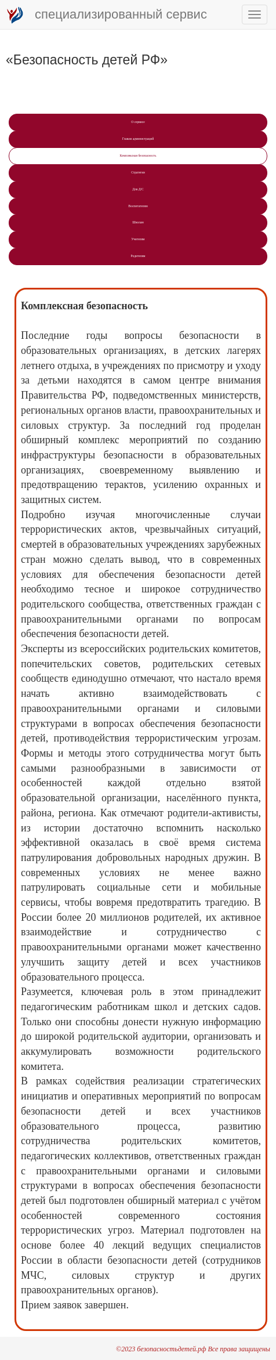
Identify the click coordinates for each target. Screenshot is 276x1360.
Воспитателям (137, 206)
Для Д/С (137, 189)
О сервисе (138, 122)
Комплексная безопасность (137, 155)
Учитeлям (137, 239)
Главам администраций (138, 138)
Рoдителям (137, 256)
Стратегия (138, 172)
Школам (137, 222)
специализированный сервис (106, 15)
